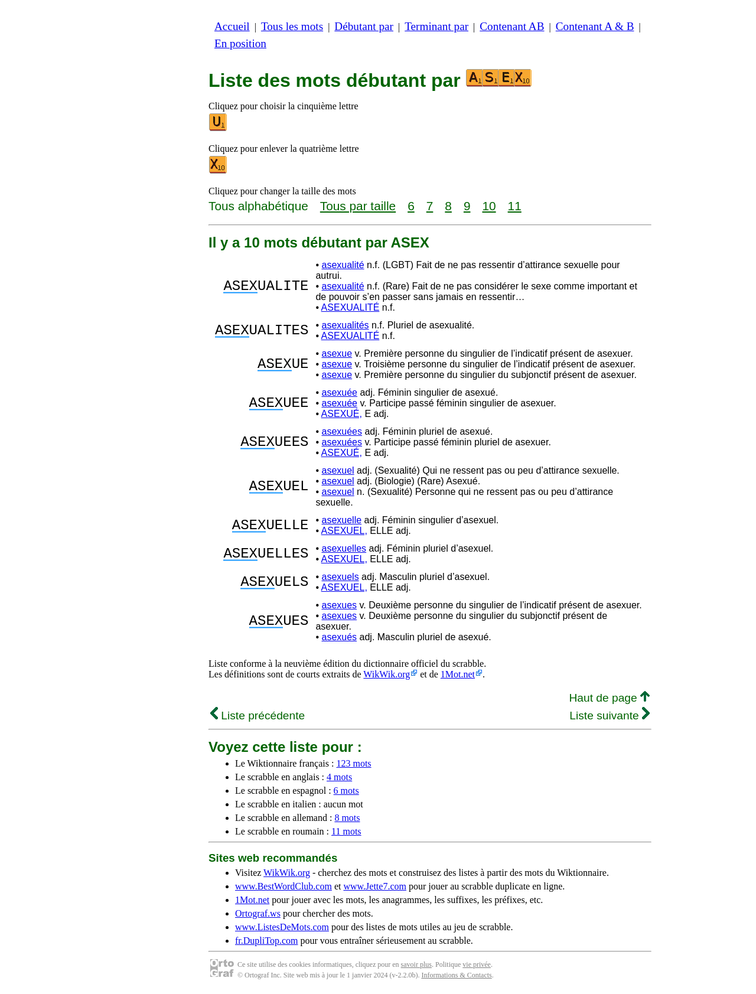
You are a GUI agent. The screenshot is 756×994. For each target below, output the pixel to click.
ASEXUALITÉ (350, 307)
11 (515, 206)
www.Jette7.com (374, 886)
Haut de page (609, 698)
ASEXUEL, (344, 531)
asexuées (341, 431)
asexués (339, 637)
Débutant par (363, 26)
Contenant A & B (595, 26)
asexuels (340, 577)
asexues (339, 605)
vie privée (476, 964)
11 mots (346, 831)
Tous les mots (292, 26)
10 (489, 206)
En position (240, 43)
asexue (336, 353)
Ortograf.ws (258, 913)
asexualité (342, 265)
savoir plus (416, 964)
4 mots (339, 777)
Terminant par (436, 26)
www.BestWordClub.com (283, 886)
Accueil (232, 26)
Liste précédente (257, 715)
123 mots (353, 763)
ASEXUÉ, (341, 414)
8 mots (347, 818)
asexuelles (343, 548)
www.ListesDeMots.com (282, 927)
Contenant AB (512, 26)
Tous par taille (358, 206)
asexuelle (341, 520)
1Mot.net (458, 674)
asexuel (337, 470)
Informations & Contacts (456, 975)
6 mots (346, 791)
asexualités (345, 325)
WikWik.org (386, 674)
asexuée (339, 392)
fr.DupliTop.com (266, 941)
